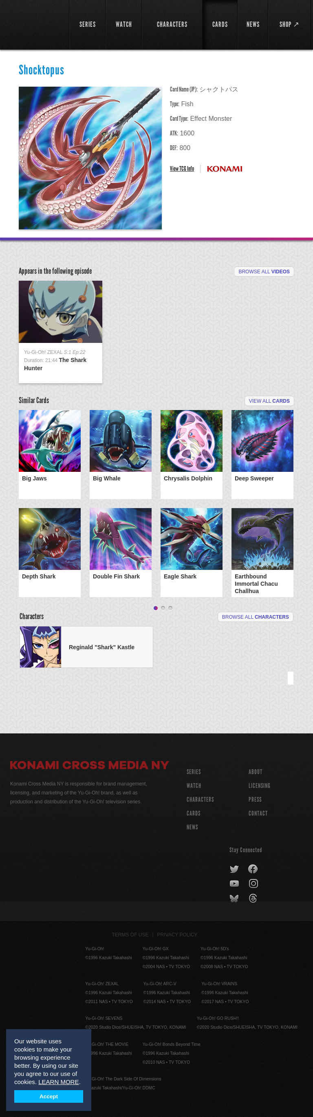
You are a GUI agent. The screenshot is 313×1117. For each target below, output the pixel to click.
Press (255, 799)
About (255, 772)
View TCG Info (182, 168)
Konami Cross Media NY (89, 766)
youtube (235, 884)
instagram (254, 884)
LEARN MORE (58, 1081)
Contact (258, 813)
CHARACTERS (200, 799)
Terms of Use (130, 935)
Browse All (264, 272)
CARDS (194, 813)
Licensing (260, 786)
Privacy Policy (177, 935)
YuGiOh (35, 24)
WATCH (194, 786)
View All (269, 401)
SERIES (194, 772)
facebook (253, 869)
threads (254, 898)
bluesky (235, 898)
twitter (234, 869)
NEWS (192, 827)
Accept (49, 1096)
